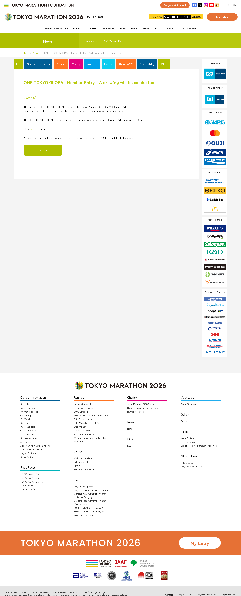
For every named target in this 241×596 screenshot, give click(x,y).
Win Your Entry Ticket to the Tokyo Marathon (90, 439)
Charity (76, 64)
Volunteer (92, 64)
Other (164, 64)
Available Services (82, 430)
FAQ (129, 445)
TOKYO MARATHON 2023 (31, 481)
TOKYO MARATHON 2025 (31, 474)
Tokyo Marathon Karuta (191, 466)
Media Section (187, 438)
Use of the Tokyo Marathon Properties (199, 445)
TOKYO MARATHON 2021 (31, 485)
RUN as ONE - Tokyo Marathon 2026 (91, 415)
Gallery (184, 421)
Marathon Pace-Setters (84, 434)
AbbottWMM (126, 64)
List (18, 64)
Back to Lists (43, 150)
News (36, 53)
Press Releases (188, 442)
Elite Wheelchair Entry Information (90, 423)
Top (26, 53)
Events (108, 64)
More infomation (28, 489)
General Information (38, 64)
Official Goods (187, 462)
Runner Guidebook (82, 404)
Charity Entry (80, 426)
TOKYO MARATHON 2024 (32, 478)
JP (227, 5)
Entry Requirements (83, 408)
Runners (61, 64)
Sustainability (147, 64)
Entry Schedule (81, 411)
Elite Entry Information (85, 419)
